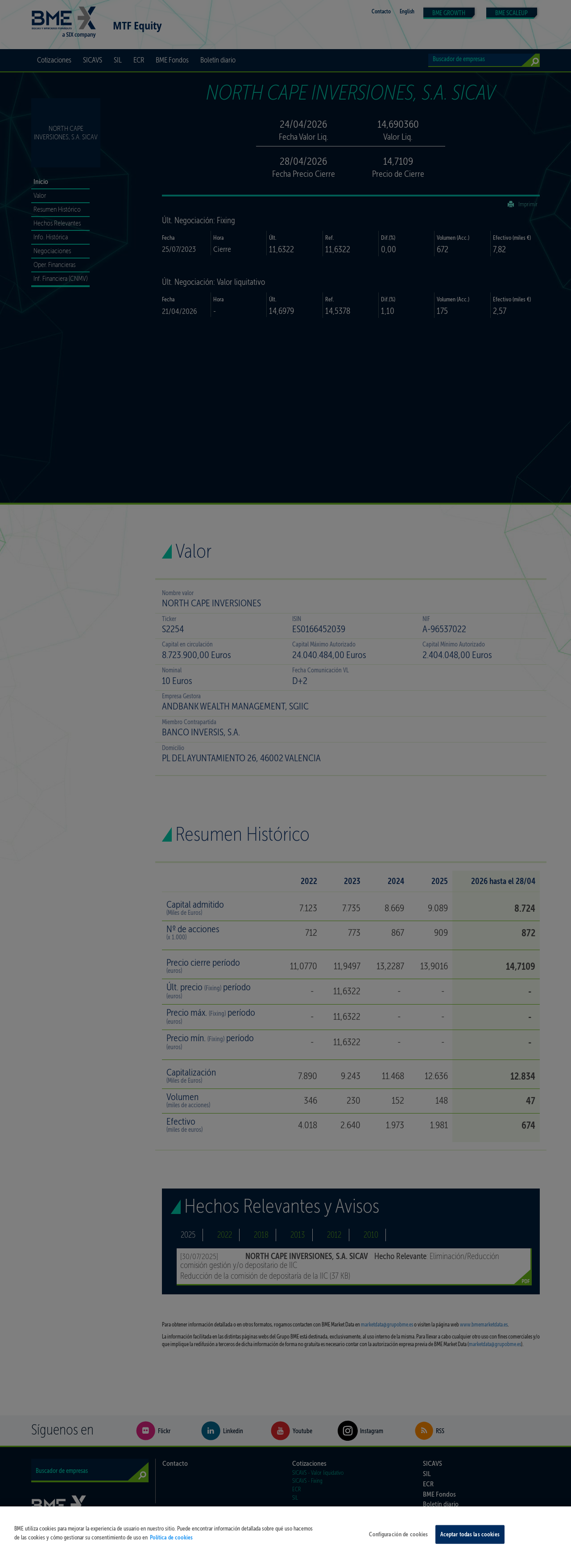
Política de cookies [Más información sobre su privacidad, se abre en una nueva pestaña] (171, 1542)
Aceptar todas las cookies (470, 1540)
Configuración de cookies (398, 1540)
